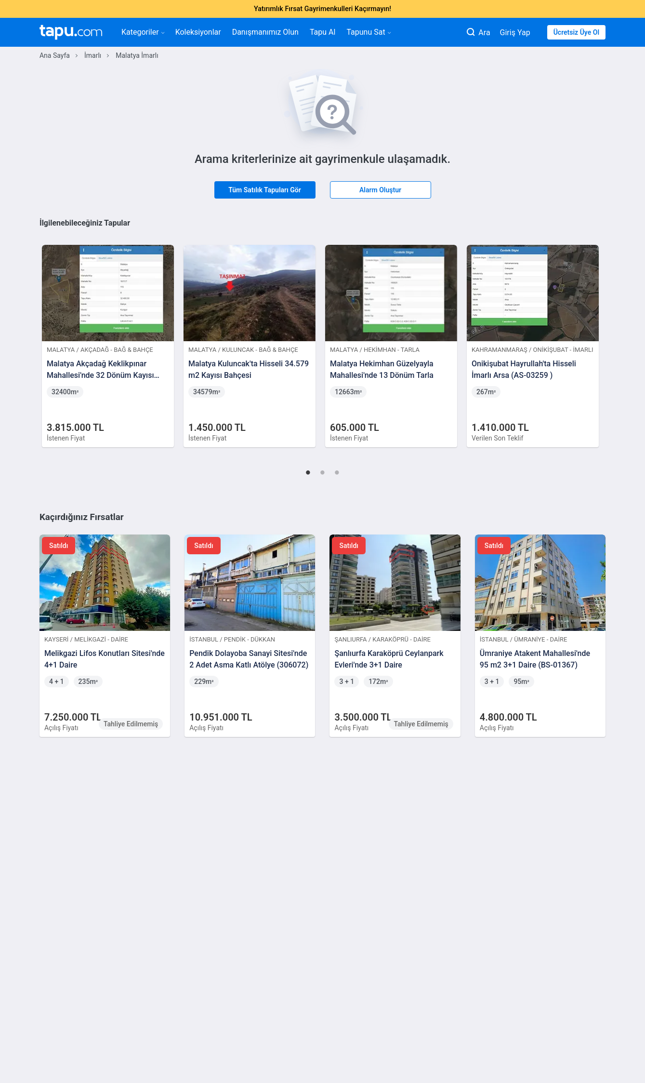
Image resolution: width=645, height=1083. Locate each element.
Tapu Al (322, 32)
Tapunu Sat (368, 32)
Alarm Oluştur (380, 190)
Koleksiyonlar (198, 32)
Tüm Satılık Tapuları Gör (264, 190)
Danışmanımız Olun (265, 32)
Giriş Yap (515, 32)
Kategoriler (142, 32)
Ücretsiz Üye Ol (576, 32)
